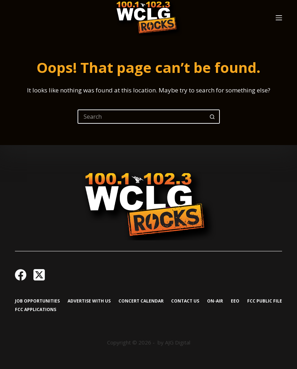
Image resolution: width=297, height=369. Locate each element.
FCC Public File (264, 301)
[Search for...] (142, 116)
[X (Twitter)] (39, 274)
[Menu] (279, 18)
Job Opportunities (37, 301)
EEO (235, 301)
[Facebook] (20, 274)
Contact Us (185, 301)
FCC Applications (35, 309)
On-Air (215, 301)
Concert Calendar (141, 301)
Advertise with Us (89, 301)
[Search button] (213, 116)
